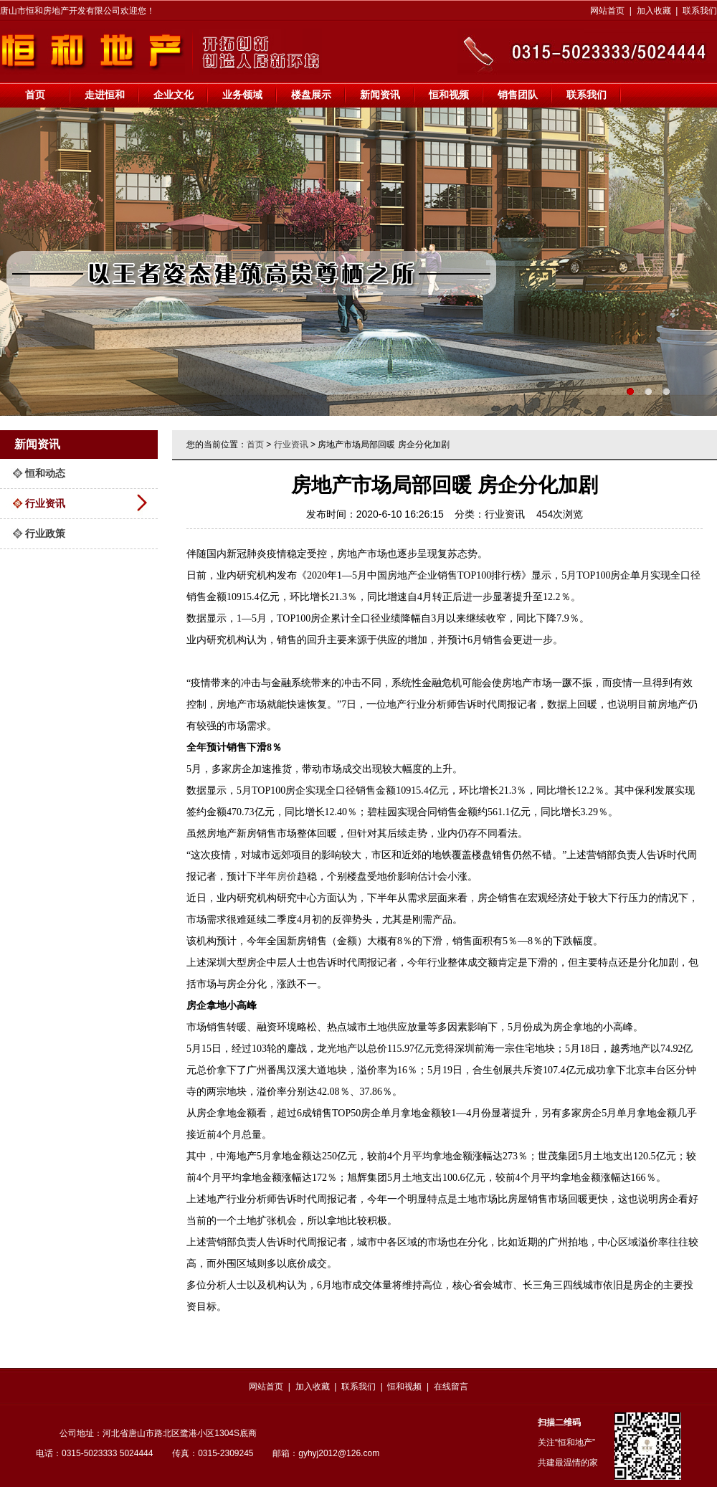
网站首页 (607, 11)
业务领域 (242, 94)
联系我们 (700, 11)
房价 (287, 876)
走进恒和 (105, 94)
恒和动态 (45, 473)
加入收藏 (654, 11)
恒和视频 (449, 94)
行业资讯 (45, 503)
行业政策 (45, 533)
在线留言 (451, 1387)
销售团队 (518, 94)
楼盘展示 (311, 94)
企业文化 (173, 94)
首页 (35, 94)
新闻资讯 (380, 94)
